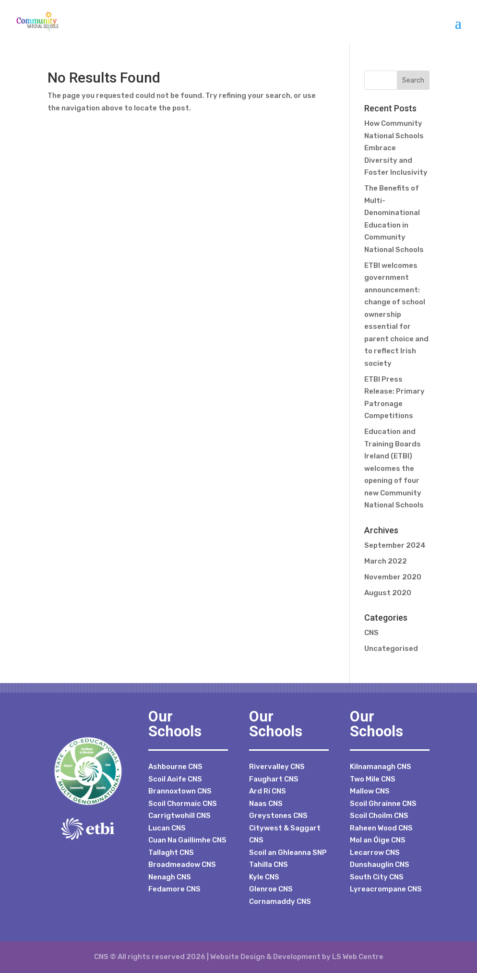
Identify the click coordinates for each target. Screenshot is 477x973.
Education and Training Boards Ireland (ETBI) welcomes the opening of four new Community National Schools (394, 468)
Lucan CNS (167, 828)
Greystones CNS (278, 815)
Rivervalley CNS (277, 766)
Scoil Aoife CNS (175, 779)
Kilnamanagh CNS (380, 766)
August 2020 (387, 593)
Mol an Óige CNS (377, 840)
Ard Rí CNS (267, 791)
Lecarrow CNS (375, 852)
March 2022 (385, 561)
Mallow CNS (370, 791)
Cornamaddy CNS (280, 901)
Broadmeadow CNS (182, 864)
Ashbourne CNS (175, 766)
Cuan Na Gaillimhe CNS (187, 840)
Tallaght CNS (171, 852)
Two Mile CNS (372, 779)
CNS (371, 632)
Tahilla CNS (268, 864)
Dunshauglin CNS (379, 864)
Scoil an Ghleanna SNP (288, 852)
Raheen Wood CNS (381, 828)
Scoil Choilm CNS (379, 815)
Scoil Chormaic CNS (182, 803)
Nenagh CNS (169, 877)
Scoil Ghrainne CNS (383, 803)
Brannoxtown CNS (180, 791)
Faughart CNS (273, 779)
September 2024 (395, 545)
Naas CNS (266, 803)
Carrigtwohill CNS (179, 815)
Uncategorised (391, 648)
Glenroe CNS (271, 889)
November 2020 (392, 577)
